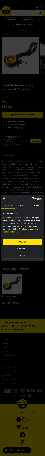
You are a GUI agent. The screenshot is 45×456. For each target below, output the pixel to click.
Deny (22, 256)
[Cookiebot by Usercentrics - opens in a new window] (32, 198)
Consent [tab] (8, 205)
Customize (23, 249)
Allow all (22, 242)
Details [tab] (23, 205)
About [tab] (36, 205)
